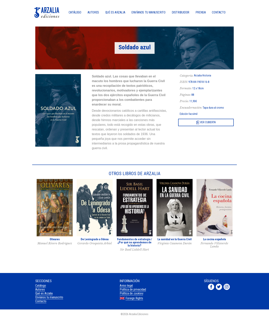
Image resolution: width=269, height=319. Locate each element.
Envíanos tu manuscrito (148, 12)
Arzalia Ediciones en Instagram (227, 287)
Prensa (201, 12)
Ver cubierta (208, 122)
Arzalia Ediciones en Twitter (219, 287)
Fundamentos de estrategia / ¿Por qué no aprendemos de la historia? (134, 242)
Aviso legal (126, 285)
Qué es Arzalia (115, 12)
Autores (93, 12)
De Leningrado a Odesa (95, 239)
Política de (131, 293)
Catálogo (75, 12)
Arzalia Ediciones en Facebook (211, 287)
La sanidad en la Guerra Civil (175, 239)
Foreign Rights (134, 298)
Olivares (55, 239)
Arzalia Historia (202, 75)
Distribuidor (180, 12)
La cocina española (214, 239)
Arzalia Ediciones (46, 12)
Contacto (218, 12)
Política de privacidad (133, 289)
